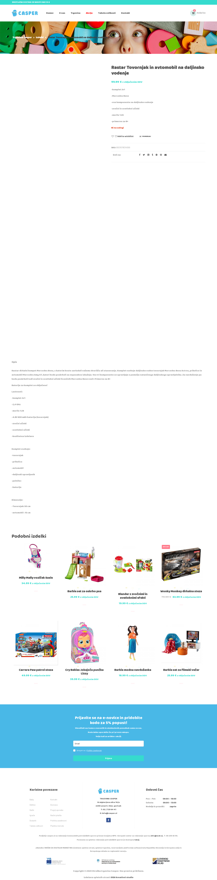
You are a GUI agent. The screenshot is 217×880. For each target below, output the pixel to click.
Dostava (54, 802)
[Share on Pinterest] (160, 155)
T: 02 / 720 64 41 (108, 806)
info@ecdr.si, (157, 832)
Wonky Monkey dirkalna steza (181, 590)
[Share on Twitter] (143, 155)
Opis (14, 362)
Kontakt (53, 796)
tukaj (137, 836)
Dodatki (33, 817)
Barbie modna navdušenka (132, 667)
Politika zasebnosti (58, 817)
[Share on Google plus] (155, 155)
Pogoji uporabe (56, 807)
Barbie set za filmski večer (181, 667)
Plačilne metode (57, 823)
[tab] (14, 362)
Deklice (32, 802)
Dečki (32, 807)
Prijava (108, 755)
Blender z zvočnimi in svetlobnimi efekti (132, 594)
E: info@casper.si (108, 810)
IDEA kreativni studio (122, 874)
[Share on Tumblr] (151, 155)
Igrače (32, 812)
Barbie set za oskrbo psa (84, 590)
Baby (32, 796)
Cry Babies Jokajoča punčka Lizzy (84, 668)
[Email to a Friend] (164, 155)
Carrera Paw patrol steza (36, 667)
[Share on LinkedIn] (147, 155)
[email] (108, 741)
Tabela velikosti (36, 823)
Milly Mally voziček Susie (36, 577)
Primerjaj (146, 136)
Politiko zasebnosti (94, 747)
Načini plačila (55, 812)
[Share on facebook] (139, 155)
